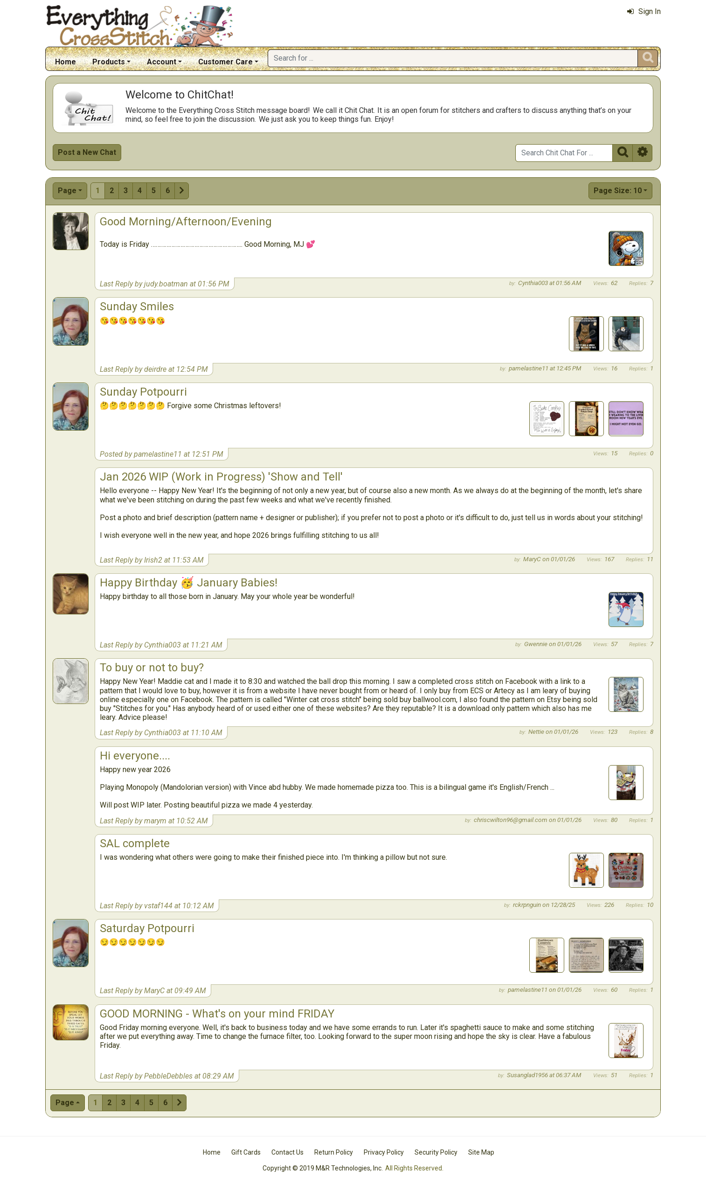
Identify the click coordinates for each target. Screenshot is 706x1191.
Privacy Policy (384, 1152)
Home (65, 61)
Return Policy (333, 1152)
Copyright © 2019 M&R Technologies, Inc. (323, 1168)
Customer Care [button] (225, 61)
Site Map (481, 1152)
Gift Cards (246, 1152)
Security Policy (436, 1152)
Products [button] (108, 61)
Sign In (644, 11)
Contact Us (287, 1152)
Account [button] (161, 61)
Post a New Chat (87, 152)
